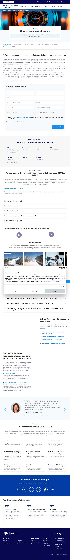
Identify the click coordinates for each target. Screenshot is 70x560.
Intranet (58, 1)
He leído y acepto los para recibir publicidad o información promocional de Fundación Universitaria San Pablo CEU (35, 118)
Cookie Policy (55, 281)
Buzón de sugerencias (8, 543)
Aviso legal (33, 540)
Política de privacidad (35, 541)
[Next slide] (66, 249)
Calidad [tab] (14, 47)
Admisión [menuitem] (37, 6)
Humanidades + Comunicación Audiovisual (52, 343)
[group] (14, 513)
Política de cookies (35, 543)
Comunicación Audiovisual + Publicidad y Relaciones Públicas (52, 332)
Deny (15, 291)
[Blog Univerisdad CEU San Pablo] (52, 489)
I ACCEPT (55, 291)
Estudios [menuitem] (31, 6)
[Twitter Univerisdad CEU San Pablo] (24, 489)
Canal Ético (19, 543)
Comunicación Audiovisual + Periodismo (52, 336)
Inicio (4, 10)
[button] (63, 2)
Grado (14, 10)
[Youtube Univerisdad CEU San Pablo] (38, 489)
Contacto (57, 546)
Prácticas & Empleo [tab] (28, 44)
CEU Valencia (46, 540)
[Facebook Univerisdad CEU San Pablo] (31, 489)
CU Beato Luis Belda (59, 541)
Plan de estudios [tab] (17, 44)
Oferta (9, 10)
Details (60, 286)
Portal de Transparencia (50, 1)
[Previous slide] (63, 249)
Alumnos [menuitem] (53, 6)
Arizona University (10, 373)
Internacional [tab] (55, 44)
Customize (35, 291)
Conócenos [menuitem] (24, 6)
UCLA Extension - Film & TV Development (16, 382)
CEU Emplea (19, 540)
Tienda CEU (5, 541)
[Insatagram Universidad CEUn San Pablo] (18, 489)
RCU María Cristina (59, 540)
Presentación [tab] (7, 44)
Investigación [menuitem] (60, 6)
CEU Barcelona (46, 541)
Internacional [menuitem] (45, 6)
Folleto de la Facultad (10, 81)
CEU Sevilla (45, 543)
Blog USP (5, 540)
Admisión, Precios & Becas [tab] (42, 44)
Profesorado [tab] (6, 47)
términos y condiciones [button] (22, 117)
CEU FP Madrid (46, 545)
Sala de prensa (40, 1)
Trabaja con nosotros (21, 541)
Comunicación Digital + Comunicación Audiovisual (51, 339)
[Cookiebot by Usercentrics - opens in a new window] (59, 268)
